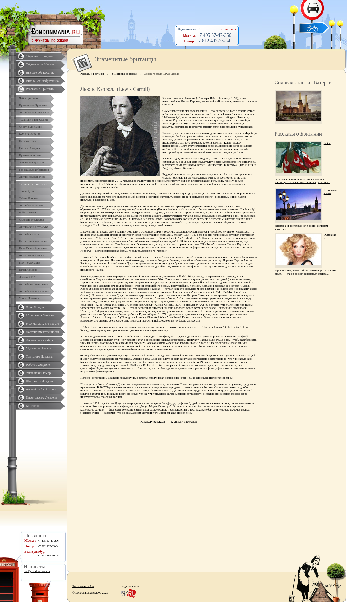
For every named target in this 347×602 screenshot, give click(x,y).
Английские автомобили (34, 112)
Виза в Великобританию (42, 81)
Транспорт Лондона (39, 356)
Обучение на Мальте (40, 64)
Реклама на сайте (83, 586)
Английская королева (32, 176)
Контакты (32, 406)
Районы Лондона (29, 148)
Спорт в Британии (30, 126)
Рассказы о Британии (40, 89)
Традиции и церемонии (33, 119)
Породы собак (27, 140)
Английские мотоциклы (33, 284)
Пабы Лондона (28, 269)
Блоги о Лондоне (29, 262)
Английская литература (33, 226)
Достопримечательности (42, 332)
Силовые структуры (31, 219)
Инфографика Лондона (41, 397)
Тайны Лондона (29, 198)
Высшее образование (40, 72)
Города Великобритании (34, 169)
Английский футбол (39, 340)
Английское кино (29, 233)
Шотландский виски (31, 255)
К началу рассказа (152, 421)
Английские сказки (31, 205)
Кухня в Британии (30, 133)
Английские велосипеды (34, 291)
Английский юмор (38, 373)
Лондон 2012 (27, 276)
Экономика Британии (32, 162)
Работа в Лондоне (38, 365)
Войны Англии (28, 212)
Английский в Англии (41, 389)
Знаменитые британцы (33, 183)
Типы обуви (26, 191)
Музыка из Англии (38, 348)
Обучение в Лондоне (40, 56)
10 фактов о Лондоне (40, 315)
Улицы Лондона (29, 298)
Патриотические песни (33, 241)
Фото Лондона (35, 307)
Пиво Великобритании (33, 248)
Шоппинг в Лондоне (40, 381)
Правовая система (30, 155)
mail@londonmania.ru (37, 571)
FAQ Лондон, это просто (42, 323)
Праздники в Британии (33, 105)
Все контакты (228, 28)
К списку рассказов (184, 421)
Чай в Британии (29, 98)
